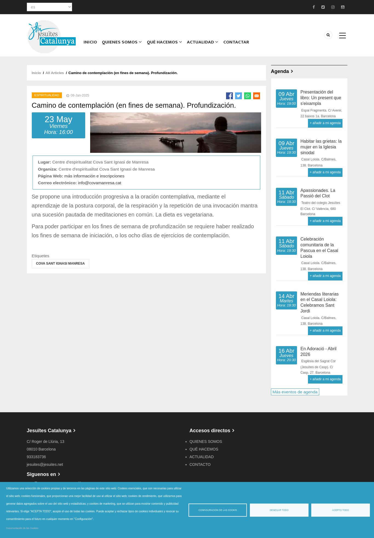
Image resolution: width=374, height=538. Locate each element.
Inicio (90, 42)
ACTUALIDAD (201, 42)
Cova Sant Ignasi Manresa (60, 263)
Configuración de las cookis (217, 510)
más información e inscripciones (94, 176)
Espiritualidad (47, 95)
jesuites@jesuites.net (45, 464)
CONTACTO (200, 464)
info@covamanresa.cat (99, 182)
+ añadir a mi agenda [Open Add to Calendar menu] (325, 123)
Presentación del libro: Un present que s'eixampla (321, 98)
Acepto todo (340, 510)
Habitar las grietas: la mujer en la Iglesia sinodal (321, 147)
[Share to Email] (256, 95)
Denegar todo (279, 510)
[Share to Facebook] (229, 95)
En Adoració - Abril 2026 (319, 351)
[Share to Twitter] (238, 95)
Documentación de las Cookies (22, 528)
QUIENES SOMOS (206, 441)
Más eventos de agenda (295, 392)
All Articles (54, 73)
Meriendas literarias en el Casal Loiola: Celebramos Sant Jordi (320, 302)
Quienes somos (121, 42)
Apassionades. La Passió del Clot (318, 193)
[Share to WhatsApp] (247, 95)
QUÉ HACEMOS (163, 42)
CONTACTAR (235, 42)
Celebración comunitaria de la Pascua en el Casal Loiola (319, 247)
